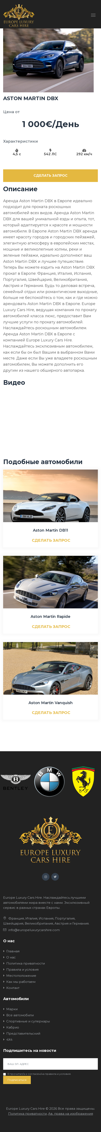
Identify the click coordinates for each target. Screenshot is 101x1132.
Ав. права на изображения (70, 1114)
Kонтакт (12, 988)
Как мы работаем (20, 982)
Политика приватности (25, 963)
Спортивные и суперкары (28, 1021)
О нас (11, 957)
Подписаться (17, 1080)
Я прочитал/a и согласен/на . (39, 1073)
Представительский (23, 1033)
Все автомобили (20, 1015)
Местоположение (21, 976)
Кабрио (12, 1027)
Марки (12, 1009)
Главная (12, 951)
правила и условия (58, 1073)
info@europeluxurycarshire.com (34, 930)
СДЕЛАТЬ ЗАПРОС (50, 176)
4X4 (9, 1040)
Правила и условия (22, 969)
